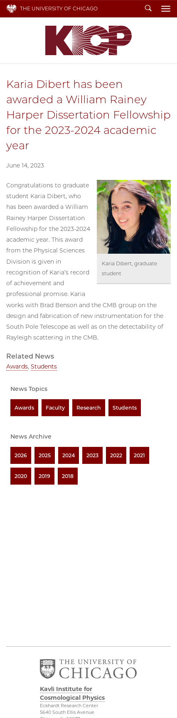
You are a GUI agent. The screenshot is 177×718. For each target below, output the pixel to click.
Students (44, 366)
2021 (139, 455)
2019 (44, 476)
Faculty (55, 408)
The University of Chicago (59, 8)
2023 (92, 455)
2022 (116, 455)
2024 (68, 455)
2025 (45, 455)
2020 (21, 476)
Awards (17, 366)
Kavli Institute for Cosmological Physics (88, 40)
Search (148, 8)
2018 (68, 476)
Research (88, 408)
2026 (21, 455)
